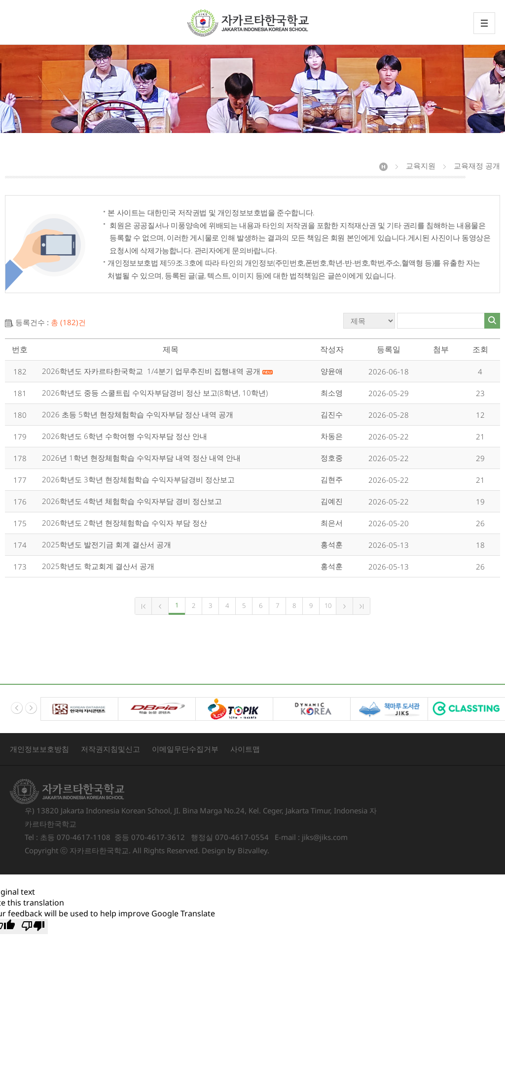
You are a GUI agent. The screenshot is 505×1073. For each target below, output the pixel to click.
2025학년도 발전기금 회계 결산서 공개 (106, 544)
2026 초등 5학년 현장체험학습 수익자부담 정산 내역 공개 (137, 414)
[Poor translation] (33, 926)
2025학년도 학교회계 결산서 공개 (98, 566)
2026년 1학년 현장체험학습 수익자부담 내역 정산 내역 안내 (141, 458)
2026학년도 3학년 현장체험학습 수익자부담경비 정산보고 (138, 479)
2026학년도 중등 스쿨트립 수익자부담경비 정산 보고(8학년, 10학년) (155, 393)
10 (328, 605)
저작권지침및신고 (110, 749)
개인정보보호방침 (39, 749)
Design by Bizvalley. (235, 850)
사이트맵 (245, 749)
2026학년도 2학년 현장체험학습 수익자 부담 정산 (124, 523)
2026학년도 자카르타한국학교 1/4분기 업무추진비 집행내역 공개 (157, 371)
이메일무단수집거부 (185, 749)
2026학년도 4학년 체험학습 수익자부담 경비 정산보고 (132, 501)
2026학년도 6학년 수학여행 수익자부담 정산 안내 (124, 436)
